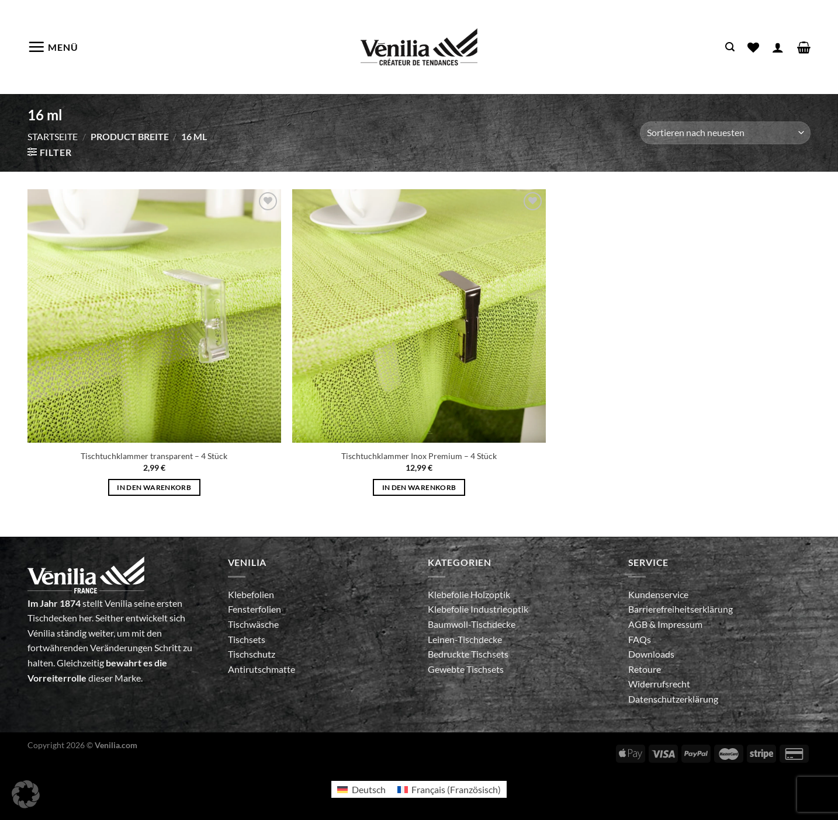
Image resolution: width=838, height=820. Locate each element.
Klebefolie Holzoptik (469, 594)
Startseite (52, 136)
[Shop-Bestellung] (725, 132)
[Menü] (52, 46)
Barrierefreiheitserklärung (680, 608)
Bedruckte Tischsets (468, 653)
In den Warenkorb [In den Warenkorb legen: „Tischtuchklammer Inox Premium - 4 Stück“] (419, 487)
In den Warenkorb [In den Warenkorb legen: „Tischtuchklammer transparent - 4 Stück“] (154, 487)
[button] (25, 794)
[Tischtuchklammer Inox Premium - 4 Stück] (419, 316)
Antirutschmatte (261, 669)
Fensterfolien (254, 608)
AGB (638, 624)
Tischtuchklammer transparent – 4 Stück (154, 456)
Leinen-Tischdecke (465, 639)
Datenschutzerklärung (673, 698)
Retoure (644, 669)
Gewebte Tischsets (466, 669)
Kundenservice (658, 594)
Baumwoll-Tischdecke (471, 624)
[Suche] (730, 47)
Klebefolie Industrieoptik (478, 608)
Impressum (679, 624)
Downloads (651, 653)
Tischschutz (251, 653)
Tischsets (246, 639)
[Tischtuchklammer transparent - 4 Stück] (154, 316)
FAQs (639, 639)
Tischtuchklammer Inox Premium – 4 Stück (419, 456)
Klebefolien (251, 594)
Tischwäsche (253, 624)
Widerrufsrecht (659, 683)
